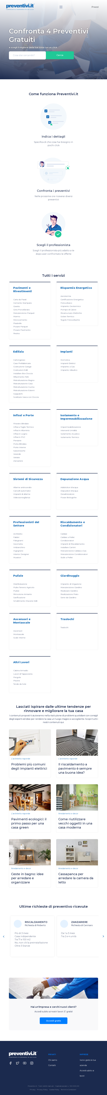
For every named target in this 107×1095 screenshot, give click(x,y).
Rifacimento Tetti (21, 377)
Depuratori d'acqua (69, 491)
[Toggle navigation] (61, 7)
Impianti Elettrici (68, 363)
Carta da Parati (19, 299)
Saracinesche (19, 451)
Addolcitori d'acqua (69, 487)
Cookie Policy (54, 1090)
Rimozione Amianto (22, 594)
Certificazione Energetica (72, 299)
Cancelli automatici (22, 491)
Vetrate (16, 457)
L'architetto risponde (20, 759)
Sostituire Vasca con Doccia (26, 397)
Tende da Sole (19, 684)
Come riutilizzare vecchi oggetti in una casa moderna (75, 823)
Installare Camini (68, 547)
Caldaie (64, 534)
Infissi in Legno (20, 434)
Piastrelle (17, 323)
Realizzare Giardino (69, 591)
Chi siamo (52, 1060)
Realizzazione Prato (69, 594)
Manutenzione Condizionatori (74, 554)
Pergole (17, 677)
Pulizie (16, 591)
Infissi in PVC (19, 437)
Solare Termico (67, 316)
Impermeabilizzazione (71, 427)
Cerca (60, 55)
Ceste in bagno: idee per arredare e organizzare (27, 878)
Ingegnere (18, 551)
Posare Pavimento (22, 330)
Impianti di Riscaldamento (73, 544)
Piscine (16, 680)
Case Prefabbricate (22, 363)
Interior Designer (21, 554)
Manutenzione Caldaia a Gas (73, 551)
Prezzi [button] (95, 7)
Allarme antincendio (22, 487)
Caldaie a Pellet (67, 537)
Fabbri (16, 537)
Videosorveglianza (21, 497)
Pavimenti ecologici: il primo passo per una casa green (29, 823)
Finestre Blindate (21, 423)
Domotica (65, 360)
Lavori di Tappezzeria (22, 674)
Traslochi (64, 627)
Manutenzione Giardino (71, 587)
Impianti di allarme (21, 494)
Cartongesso (19, 360)
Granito (16, 306)
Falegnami (18, 540)
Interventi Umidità (69, 430)
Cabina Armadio (20, 670)
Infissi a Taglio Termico (23, 427)
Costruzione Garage (22, 366)
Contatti (52, 1065)
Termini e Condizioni (68, 1090)
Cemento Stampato (22, 303)
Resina (16, 333)
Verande (17, 454)
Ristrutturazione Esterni (23, 390)
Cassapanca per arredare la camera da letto (75, 878)
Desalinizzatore (67, 494)
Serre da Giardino (68, 597)
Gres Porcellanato (21, 309)
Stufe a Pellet (67, 557)
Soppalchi (18, 394)
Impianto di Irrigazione (71, 584)
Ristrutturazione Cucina (23, 387)
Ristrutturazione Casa (23, 383)
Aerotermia (66, 296)
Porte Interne (19, 447)
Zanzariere (18, 461)
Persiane (17, 440)
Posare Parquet (20, 326)
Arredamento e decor (68, 813)
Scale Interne (19, 637)
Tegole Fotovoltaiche (70, 320)
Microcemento (20, 320)
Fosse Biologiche (69, 497)
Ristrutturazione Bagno (23, 380)
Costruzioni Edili (20, 370)
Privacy (33, 1090)
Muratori (17, 557)
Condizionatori (67, 540)
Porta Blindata (19, 444)
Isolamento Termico (70, 437)
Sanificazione (19, 597)
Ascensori (17, 631)
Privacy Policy (42, 1090)
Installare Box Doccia (23, 373)
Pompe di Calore (68, 309)
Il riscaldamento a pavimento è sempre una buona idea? (75, 768)
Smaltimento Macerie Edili (25, 601)
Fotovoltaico (66, 303)
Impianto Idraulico (69, 370)
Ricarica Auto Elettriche (71, 313)
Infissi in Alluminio (21, 430)
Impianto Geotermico (71, 306)
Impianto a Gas (68, 366)
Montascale (18, 634)
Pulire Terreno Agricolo (23, 587)
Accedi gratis (53, 1020)
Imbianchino (19, 547)
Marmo (16, 316)
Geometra (18, 544)
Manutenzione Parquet (23, 313)
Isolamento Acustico (70, 434)
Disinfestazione (20, 584)
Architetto (17, 534)
